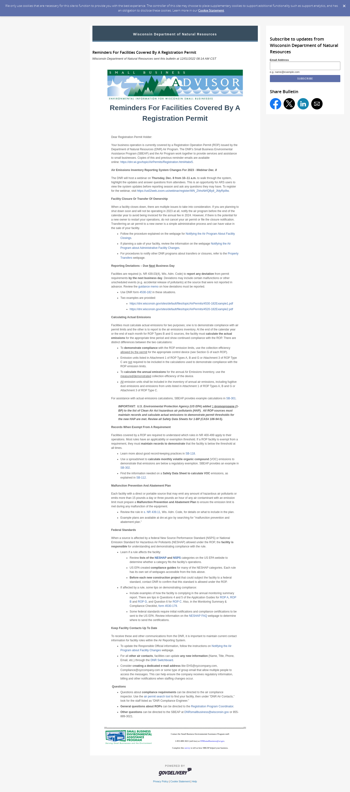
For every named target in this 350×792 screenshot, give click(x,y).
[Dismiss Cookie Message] (344, 4)
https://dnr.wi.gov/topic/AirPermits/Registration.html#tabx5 (156, 162)
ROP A (224, 597)
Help (194, 781)
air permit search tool (157, 696)
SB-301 (231, 398)
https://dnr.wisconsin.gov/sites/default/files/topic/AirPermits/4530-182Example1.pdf (181, 303)
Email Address (279, 59)
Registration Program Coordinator (212, 706)
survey (188, 748)
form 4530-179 (168, 606)
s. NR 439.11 (152, 512)
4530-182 (146, 292)
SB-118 (190, 453)
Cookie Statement (211, 10)
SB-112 (141, 477)
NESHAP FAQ (198, 615)
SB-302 (125, 467)
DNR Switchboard (162, 660)
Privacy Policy (161, 781)
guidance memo (148, 286)
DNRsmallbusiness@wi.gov (212, 741)
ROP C (177, 601)
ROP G (142, 601)
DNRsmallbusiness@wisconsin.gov (206, 712)
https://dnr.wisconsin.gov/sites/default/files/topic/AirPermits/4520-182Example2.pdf (181, 309)
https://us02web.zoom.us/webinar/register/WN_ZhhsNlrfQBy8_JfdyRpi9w (183, 190)
